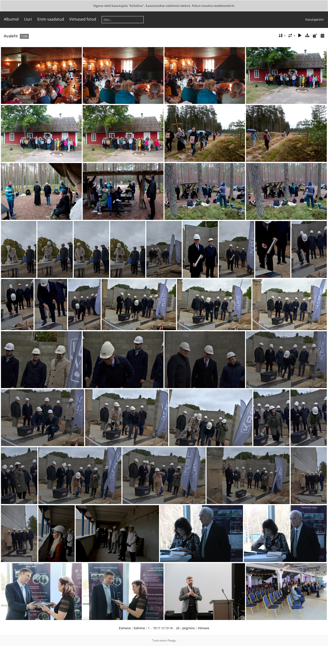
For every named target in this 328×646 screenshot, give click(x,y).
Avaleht (11, 36)
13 (166, 628)
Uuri (28, 19)
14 (171, 628)
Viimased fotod (82, 19)
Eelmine (139, 628)
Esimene (125, 628)
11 (158, 628)
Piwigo (172, 640)
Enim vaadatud (50, 19)
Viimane (203, 628)
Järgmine (188, 628)
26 (177, 628)
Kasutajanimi (314, 19)
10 (154, 628)
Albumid (11, 19)
